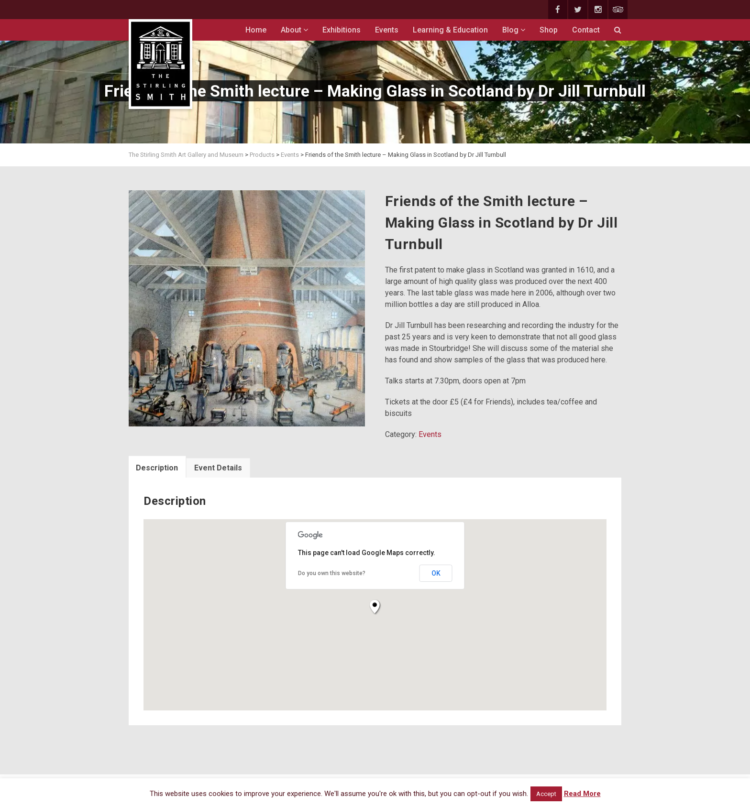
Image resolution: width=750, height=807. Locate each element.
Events (386, 29)
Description (157, 467)
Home (255, 29)
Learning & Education (450, 29)
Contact (586, 29)
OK (436, 573)
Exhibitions (341, 29)
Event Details (218, 467)
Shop (549, 29)
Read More (582, 793)
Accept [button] (546, 793)
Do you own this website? (331, 573)
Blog (513, 29)
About (294, 29)
